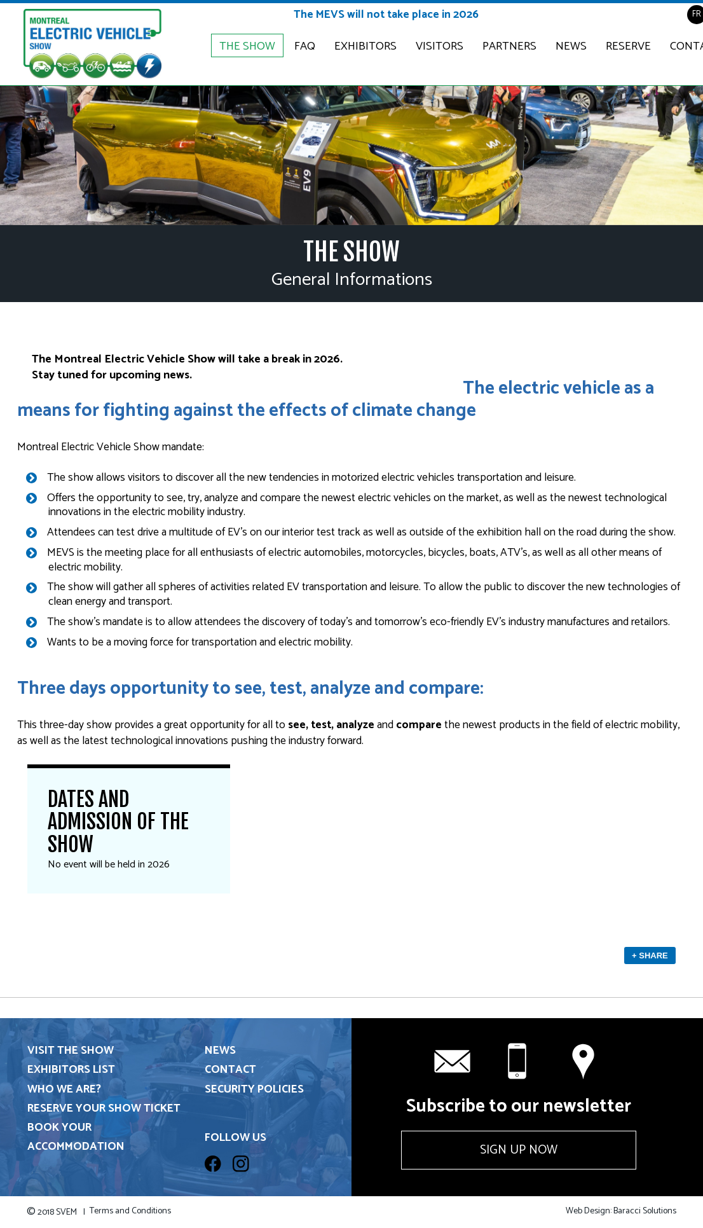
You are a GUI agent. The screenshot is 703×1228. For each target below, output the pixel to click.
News (571, 46)
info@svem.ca (452, 1061)
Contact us (585, 1061)
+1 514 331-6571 (519, 1061)
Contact (230, 1070)
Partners (509, 46)
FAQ (304, 46)
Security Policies (254, 1089)
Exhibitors (365, 46)
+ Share (650, 955)
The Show (247, 46)
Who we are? (64, 1089)
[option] (351, 155)
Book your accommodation (76, 1137)
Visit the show (70, 1051)
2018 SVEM (56, 1212)
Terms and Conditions (130, 1211)
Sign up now (518, 1150)
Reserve (628, 46)
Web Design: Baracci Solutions (621, 1211)
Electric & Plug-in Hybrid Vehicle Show (92, 44)
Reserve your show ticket (104, 1109)
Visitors (439, 46)
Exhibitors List (71, 1070)
